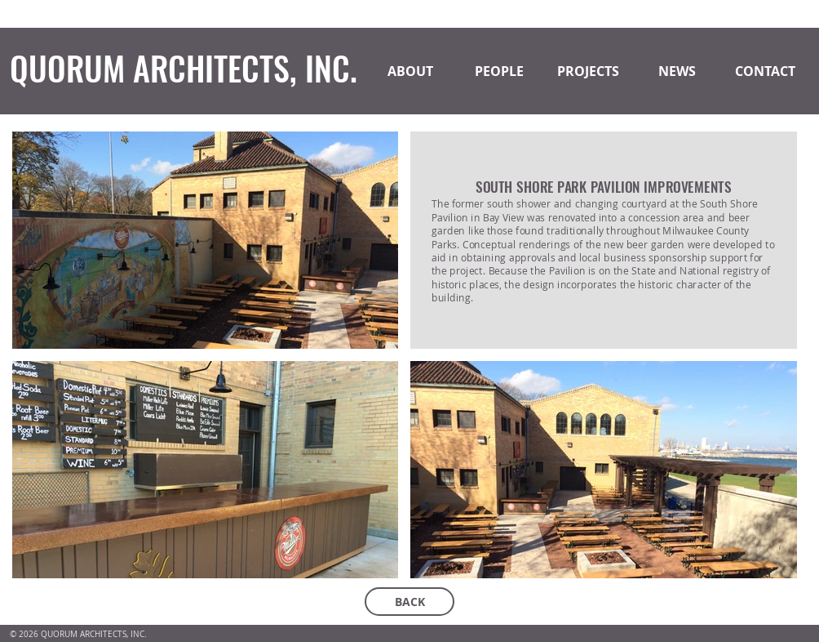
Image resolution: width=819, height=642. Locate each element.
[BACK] (409, 601)
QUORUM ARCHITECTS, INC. (183, 67)
